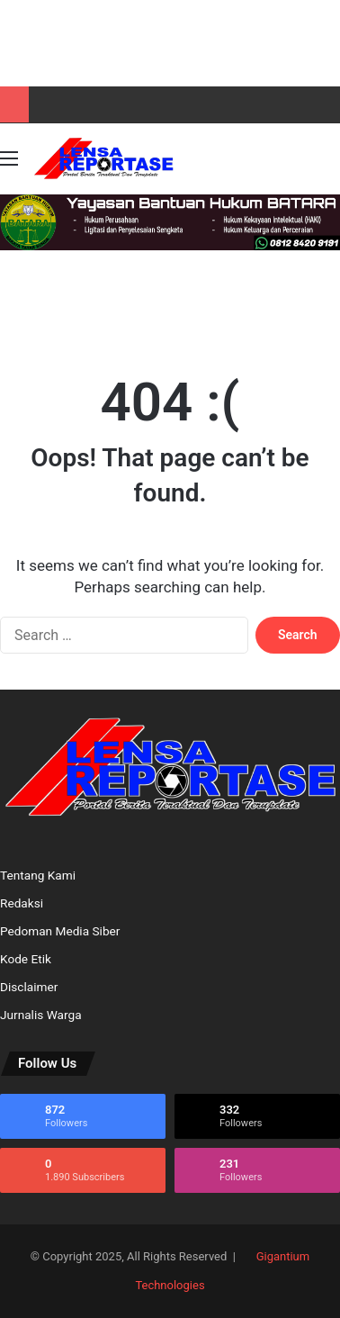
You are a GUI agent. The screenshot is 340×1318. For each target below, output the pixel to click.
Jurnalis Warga (41, 1014)
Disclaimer (29, 986)
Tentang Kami (38, 875)
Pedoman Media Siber (60, 931)
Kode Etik (25, 959)
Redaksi (21, 903)
